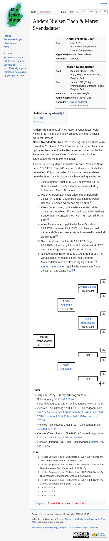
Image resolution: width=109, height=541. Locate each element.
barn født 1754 (75, 416)
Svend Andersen (79, 102)
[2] (91, 202)
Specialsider (10, 65)
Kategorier (40, 503)
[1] (79, 189)
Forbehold (93, 528)
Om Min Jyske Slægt (77, 528)
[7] (73, 269)
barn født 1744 (60, 412)
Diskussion (45, 12)
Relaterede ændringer (14, 61)
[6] (96, 261)
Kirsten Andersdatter (52, 266)
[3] (48, 219)
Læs (62, 12)
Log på (103, 3)
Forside (7, 36)
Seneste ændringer (13, 39)
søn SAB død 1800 (69, 437)
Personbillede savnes (60, 503)
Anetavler (80, 503)
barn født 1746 (80, 412)
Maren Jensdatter (80, 105)
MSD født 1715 (63, 399)
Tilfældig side (10, 43)
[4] (57, 235)
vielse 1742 (94, 403)
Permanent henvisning (15, 72)
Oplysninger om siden (14, 75)
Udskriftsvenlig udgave (15, 68)
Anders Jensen (87, 286)
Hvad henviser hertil (13, 57)
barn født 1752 (54, 416)
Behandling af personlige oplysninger (49, 528)
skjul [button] (61, 113)
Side (33, 12)
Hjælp (6, 46)
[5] (96, 248)
